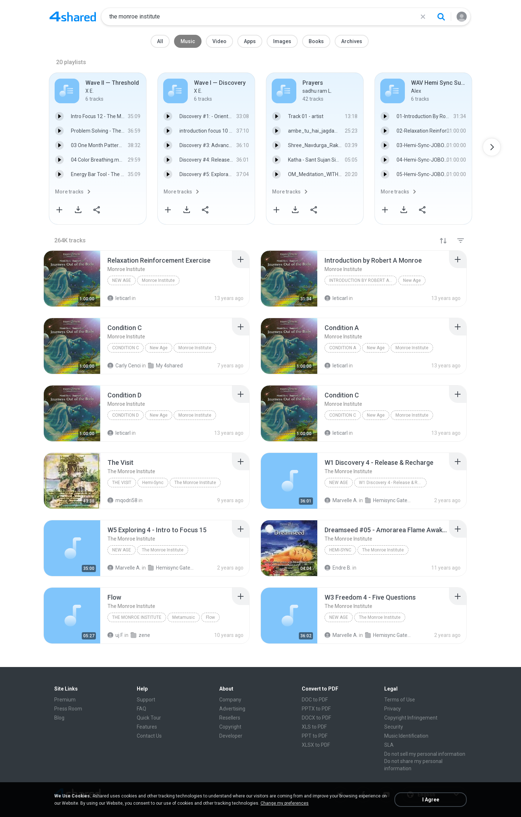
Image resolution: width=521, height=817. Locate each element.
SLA (389, 745)
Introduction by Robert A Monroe (363, 280)
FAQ (141, 709)
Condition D (125, 415)
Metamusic (183, 617)
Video (219, 41)
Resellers (229, 718)
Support (146, 700)
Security (393, 727)
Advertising (232, 709)
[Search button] (441, 16)
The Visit (121, 482)
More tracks (69, 192)
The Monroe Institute (195, 482)
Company (230, 700)
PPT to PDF (314, 736)
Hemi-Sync (153, 482)
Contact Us (149, 736)
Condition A (342, 347)
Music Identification (406, 736)
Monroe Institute (158, 280)
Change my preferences (284, 803)
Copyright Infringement (410, 718)
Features (147, 727)
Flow (210, 617)
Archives (351, 41)
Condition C (125, 347)
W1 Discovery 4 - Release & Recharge (393, 482)
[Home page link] (73, 17)
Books (316, 41)
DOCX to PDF (316, 718)
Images (282, 41)
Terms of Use (399, 700)
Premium (65, 700)
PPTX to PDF (316, 709)
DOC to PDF (315, 700)
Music (188, 41)
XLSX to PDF (316, 745)
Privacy (392, 709)
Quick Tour (149, 718)
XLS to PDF (314, 727)
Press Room (68, 709)
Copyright (230, 727)
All (160, 41)
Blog (59, 718)
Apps (250, 41)
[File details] (72, 279)
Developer (230, 736)
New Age (121, 280)
